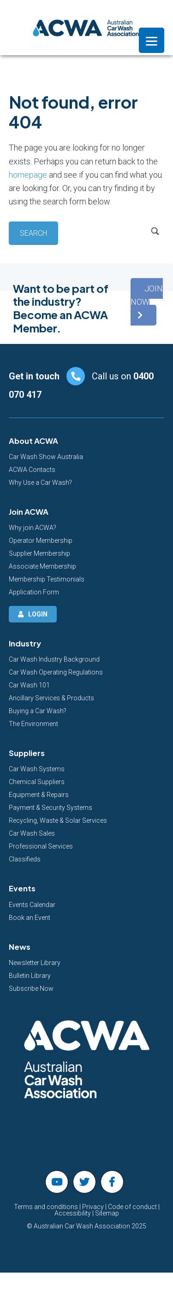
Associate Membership (42, 566)
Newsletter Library (34, 962)
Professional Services (41, 846)
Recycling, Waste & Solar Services (58, 820)
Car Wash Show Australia (46, 456)
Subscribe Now (31, 988)
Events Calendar (32, 904)
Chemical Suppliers (37, 781)
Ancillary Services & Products (51, 698)
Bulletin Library (30, 975)
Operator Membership (40, 540)
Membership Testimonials (46, 579)
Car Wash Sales (32, 833)
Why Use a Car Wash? (40, 482)
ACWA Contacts (32, 469)
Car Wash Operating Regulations (56, 672)
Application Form (34, 592)
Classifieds (25, 859)
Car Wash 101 (29, 685)
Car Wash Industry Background (54, 659)
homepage (28, 175)
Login (38, 614)
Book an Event (29, 917)
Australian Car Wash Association (87, 27)
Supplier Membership (39, 553)
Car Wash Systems (37, 769)
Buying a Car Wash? (37, 711)
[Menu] (151, 40)
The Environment (33, 723)
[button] (147, 302)
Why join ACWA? (32, 527)
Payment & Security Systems (50, 807)
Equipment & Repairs (39, 794)
